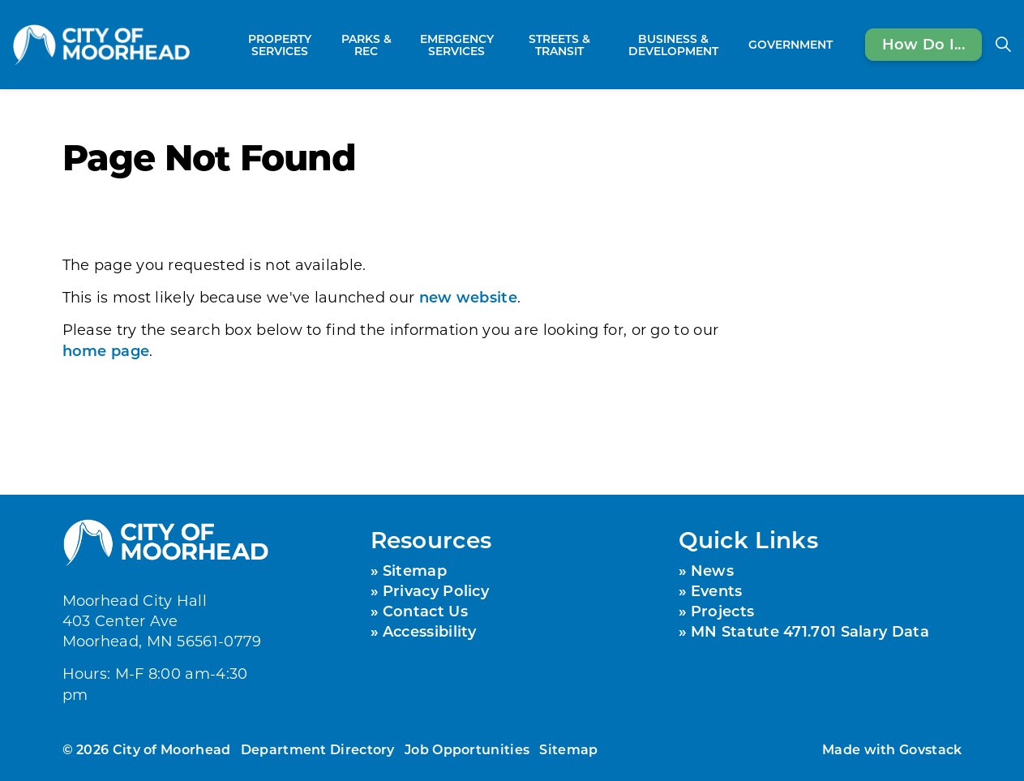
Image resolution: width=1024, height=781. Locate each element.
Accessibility (430, 631)
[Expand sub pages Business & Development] (734, 44)
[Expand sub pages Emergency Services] (507, 44)
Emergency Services (457, 44)
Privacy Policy (436, 590)
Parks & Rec (366, 44)
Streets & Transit (559, 44)
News (712, 570)
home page (106, 350)
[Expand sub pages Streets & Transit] (603, 44)
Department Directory (318, 748)
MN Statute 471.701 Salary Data (810, 631)
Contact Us (425, 610)
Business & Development (673, 44)
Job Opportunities (467, 748)
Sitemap (415, 570)
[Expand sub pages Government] (841, 44)
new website (468, 297)
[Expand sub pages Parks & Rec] (397, 44)
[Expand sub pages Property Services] (326, 44)
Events (717, 590)
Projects (722, 610)
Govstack (930, 748)
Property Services (279, 44)
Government (790, 44)
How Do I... (923, 44)
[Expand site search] (1003, 44)
